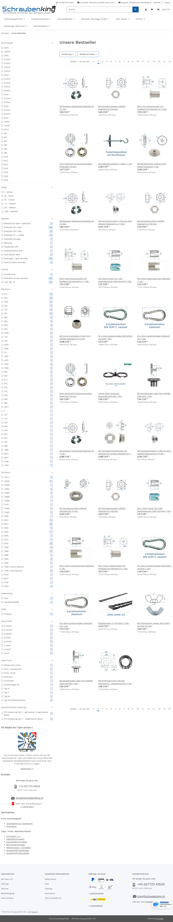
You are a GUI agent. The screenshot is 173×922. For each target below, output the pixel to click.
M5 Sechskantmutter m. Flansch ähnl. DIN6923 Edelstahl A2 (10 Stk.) (154, 452)
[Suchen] (99, 9)
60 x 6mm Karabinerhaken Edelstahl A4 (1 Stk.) (76, 624)
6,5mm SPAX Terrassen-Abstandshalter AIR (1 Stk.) (110, 395)
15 (164, 61)
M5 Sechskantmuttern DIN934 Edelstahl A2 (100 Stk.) (111, 509)
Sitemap (48, 888)
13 (154, 61)
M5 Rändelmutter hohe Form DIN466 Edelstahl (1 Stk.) (153, 395)
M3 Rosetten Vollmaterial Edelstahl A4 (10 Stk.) (77, 107)
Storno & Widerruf (53, 898)
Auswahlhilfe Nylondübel (17, 853)
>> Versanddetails (96, 905)
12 (148, 61)
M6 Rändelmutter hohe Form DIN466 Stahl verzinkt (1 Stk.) (76, 682)
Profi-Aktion (11, 826)
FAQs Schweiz (7, 898)
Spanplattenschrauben (16, 842)
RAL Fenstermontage (15, 844)
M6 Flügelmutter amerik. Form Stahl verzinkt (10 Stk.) (153, 624)
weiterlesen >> (27, 768)
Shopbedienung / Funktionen (19, 823)
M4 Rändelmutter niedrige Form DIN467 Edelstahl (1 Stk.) (151, 165)
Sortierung (66, 54)
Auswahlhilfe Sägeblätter (17, 850)
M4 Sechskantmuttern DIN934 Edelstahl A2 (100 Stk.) (150, 222)
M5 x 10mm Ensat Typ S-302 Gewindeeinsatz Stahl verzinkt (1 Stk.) (154, 509)
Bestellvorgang (7, 893)
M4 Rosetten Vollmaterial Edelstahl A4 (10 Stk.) (77, 222)
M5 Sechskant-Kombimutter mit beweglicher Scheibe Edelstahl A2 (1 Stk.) (114, 452)
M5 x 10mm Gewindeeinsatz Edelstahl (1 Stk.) (77, 567)
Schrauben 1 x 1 (13, 836)
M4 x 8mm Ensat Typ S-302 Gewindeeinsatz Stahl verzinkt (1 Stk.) (115, 280)
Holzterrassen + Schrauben (18, 847)
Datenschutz (50, 879)
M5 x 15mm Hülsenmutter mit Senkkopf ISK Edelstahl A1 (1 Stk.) (113, 567)
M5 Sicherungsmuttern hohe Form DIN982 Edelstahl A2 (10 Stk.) (75, 337)
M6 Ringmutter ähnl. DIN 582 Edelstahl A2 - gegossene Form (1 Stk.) (115, 682)
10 (137, 61)
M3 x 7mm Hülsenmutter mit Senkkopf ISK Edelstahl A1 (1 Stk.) (152, 107)
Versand (4, 888)
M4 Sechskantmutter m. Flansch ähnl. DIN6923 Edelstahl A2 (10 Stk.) (115, 222)
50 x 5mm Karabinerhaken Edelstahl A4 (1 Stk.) (153, 337)
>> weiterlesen (27, 806)
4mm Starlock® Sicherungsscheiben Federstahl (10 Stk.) (76, 165)
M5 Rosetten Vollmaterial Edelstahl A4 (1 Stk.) (77, 452)
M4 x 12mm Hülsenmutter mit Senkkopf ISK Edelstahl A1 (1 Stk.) (74, 280)
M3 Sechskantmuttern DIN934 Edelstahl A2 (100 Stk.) (111, 107)
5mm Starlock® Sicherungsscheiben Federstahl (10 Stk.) (76, 395)
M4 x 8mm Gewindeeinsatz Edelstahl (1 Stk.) (153, 280)
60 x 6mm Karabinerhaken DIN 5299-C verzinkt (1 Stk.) (154, 567)
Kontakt (157, 2)
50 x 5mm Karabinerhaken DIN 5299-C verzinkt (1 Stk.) (115, 337)
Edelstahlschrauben (15, 839)
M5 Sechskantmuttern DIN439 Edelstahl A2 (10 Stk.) (73, 509)
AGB (47, 884)
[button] (146, 9)
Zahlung (4, 884)
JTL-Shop (160, 918)
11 (143, 61)
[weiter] (169, 61)
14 (159, 61)
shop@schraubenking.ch (140, 2)
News (167, 2)
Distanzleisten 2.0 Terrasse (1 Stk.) (113, 623)
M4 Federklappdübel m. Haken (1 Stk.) (115, 164)
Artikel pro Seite (87, 54)
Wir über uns (7, 879)
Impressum (50, 893)
